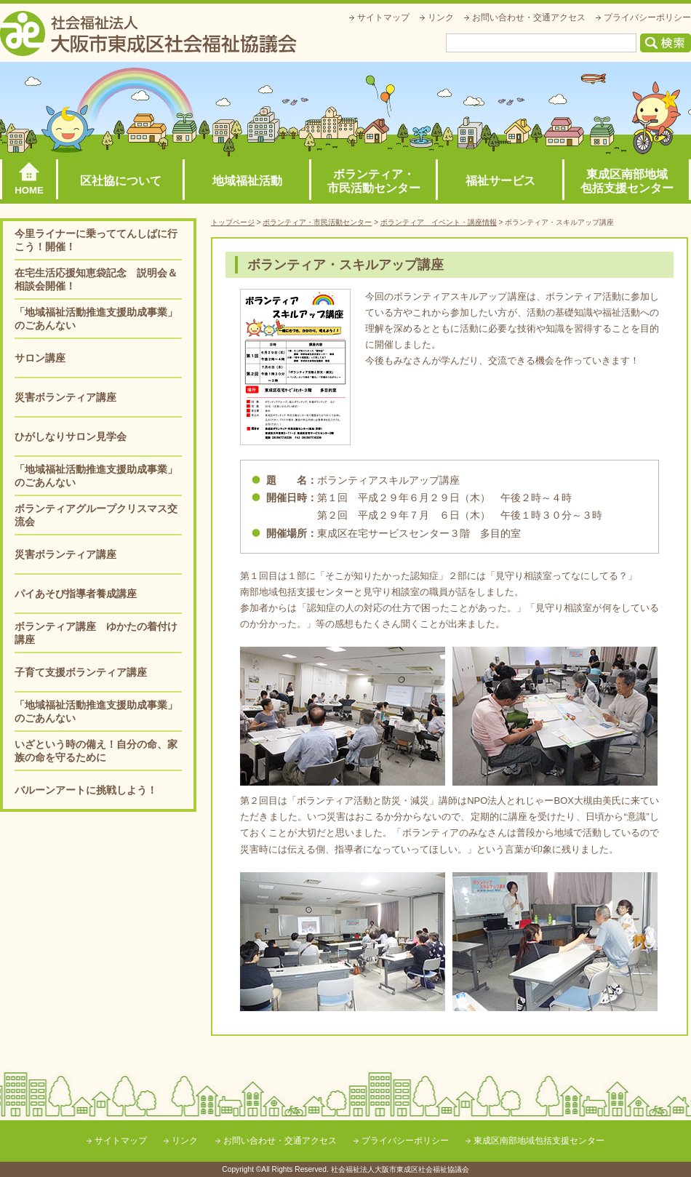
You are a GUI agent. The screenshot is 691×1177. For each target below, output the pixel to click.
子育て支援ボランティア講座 (81, 672)
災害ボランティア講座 (65, 397)
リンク (441, 17)
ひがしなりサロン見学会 (71, 436)
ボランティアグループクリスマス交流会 (96, 515)
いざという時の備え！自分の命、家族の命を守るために (96, 750)
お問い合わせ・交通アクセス (529, 17)
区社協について (120, 181)
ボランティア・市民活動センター (373, 181)
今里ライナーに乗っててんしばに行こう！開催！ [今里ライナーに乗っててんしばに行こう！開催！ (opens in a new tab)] (96, 240)
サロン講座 (40, 358)
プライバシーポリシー (647, 17)
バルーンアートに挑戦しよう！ (86, 790)
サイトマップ (383, 17)
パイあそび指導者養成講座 (76, 593)
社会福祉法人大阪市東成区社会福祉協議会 (148, 33)
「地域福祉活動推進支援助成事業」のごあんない (96, 318)
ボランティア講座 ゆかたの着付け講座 (96, 633)
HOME (29, 190)
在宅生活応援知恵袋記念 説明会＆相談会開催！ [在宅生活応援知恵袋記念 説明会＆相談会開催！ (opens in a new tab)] (96, 279)
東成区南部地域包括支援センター (627, 181)
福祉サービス (500, 181)
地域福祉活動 (247, 181)
